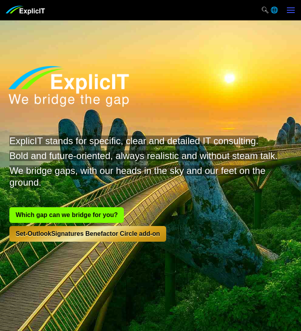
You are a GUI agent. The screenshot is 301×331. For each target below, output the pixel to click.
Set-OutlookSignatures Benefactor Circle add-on (88, 233)
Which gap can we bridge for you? (67, 215)
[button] (291, 10)
